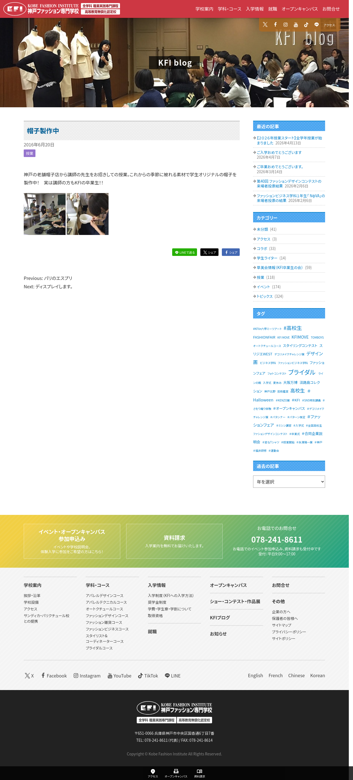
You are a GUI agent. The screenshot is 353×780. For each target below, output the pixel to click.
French (275, 675)
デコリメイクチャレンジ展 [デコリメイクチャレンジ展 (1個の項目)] (289, 354)
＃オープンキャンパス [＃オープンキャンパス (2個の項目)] (289, 408)
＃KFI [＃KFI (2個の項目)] (296, 400)
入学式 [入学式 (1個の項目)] (267, 383)
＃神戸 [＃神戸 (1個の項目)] (318, 442)
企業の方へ (281, 612)
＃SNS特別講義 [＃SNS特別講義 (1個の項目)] (311, 400)
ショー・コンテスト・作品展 (235, 601)
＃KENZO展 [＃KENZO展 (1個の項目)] (283, 400)
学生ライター (267, 258)
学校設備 (31, 602)
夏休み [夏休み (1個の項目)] (277, 383)
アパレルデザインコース (104, 595)
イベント (264, 286)
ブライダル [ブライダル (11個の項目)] (302, 371)
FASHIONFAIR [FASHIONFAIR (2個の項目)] (264, 337)
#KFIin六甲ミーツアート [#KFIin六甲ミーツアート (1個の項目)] (267, 329)
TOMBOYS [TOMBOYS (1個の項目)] (317, 337)
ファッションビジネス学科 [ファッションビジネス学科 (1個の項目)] (293, 363)
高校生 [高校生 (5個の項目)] (297, 390)
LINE (172, 675)
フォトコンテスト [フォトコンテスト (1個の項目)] (276, 373)
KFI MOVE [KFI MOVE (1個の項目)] (283, 337)
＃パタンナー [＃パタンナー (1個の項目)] (277, 417)
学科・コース (229, 8)
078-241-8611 (276, 538)
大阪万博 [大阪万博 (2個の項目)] (290, 382)
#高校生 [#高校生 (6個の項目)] (293, 327)
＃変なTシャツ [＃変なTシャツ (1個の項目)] (270, 442)
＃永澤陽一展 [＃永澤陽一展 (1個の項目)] (304, 442)
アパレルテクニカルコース (106, 602)
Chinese (296, 675)
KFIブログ (220, 617)
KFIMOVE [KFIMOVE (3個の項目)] (300, 337)
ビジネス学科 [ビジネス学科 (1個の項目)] (268, 363)
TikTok (147, 675)
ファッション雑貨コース (104, 622)
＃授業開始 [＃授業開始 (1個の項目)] (287, 442)
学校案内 (204, 8)
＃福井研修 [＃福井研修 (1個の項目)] (259, 450)
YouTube (118, 675)
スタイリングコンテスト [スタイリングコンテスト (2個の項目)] (300, 345)
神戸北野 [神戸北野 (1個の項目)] (269, 391)
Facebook (53, 675)
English (255, 675)
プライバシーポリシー (289, 632)
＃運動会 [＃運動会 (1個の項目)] (273, 450)
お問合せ (331, 8)
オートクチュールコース (104, 609)
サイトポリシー (284, 638)
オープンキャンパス (300, 8)
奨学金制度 (157, 602)
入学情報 (255, 8)
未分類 (263, 229)
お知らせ (218, 634)
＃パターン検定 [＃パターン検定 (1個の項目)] (296, 417)
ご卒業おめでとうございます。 (280, 166)
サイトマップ (281, 625)
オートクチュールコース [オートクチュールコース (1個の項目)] (267, 346)
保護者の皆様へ (285, 618)
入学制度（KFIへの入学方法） (171, 595)
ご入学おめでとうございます (279, 152)
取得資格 (155, 616)
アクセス (329, 25)
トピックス (265, 296)
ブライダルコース (99, 648)
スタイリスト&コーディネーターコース (104, 638)
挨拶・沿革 (32, 595)
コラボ (262, 248)
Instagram (86, 675)
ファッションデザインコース (107, 616)
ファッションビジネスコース (107, 629)
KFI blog (175, 62)
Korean (317, 675)
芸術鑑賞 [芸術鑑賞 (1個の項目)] (283, 391)
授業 (29, 153)
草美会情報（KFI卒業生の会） (280, 267)
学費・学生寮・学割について (169, 609)
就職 (272, 8)
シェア (209, 252)
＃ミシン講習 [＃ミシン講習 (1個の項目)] (284, 425)
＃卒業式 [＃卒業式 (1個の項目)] (294, 434)
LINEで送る (184, 252)
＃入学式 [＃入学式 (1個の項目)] (298, 425)
